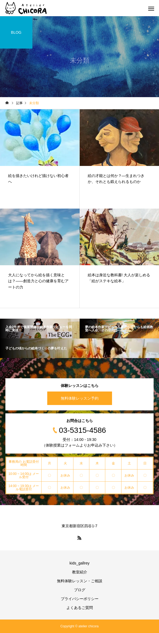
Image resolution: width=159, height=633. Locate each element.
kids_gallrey (80, 563)
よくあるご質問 (79, 607)
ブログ (79, 590)
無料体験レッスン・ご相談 (79, 581)
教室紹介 (79, 572)
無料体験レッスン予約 (80, 398)
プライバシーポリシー (80, 599)
